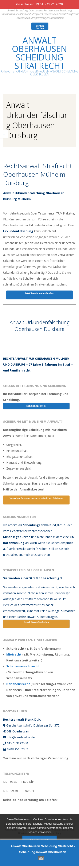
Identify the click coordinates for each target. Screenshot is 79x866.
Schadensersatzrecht (22, 666)
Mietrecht (13, 654)
